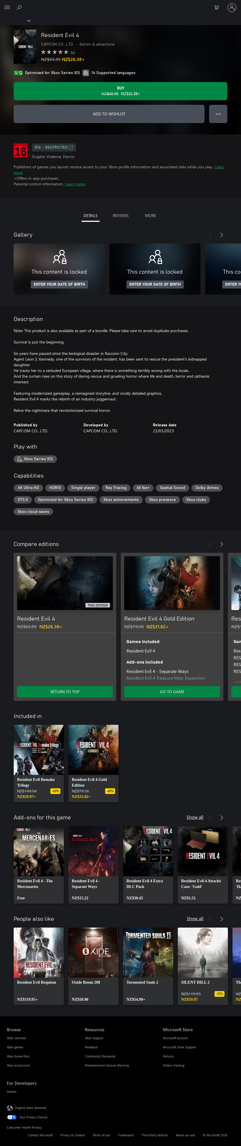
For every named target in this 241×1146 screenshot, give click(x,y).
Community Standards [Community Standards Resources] (100, 1056)
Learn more (75, 184)
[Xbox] (15, 20)
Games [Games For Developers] (12, 1091)
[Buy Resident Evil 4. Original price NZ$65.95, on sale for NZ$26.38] (120, 91)
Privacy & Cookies (72, 1135)
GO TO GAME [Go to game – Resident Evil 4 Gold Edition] (172, 691)
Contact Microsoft (40, 1135)
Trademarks (126, 1135)
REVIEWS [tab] (120, 215)
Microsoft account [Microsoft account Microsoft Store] (175, 1038)
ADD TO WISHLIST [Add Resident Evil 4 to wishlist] (109, 113)
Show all (195, 817)
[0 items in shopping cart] (218, 8)
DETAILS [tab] (90, 215)
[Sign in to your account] (232, 8)
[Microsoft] (120, 4)
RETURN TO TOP (64, 691)
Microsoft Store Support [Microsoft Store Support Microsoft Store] (179, 1047)
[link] (39, 763)
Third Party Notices (155, 1135)
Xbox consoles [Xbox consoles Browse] (16, 1038)
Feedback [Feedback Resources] (91, 1047)
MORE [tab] (150, 215)
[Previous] (210, 235)
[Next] (221, 235)
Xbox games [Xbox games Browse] (15, 1047)
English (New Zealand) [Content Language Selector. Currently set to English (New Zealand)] (30, 1108)
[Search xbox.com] (20, 7)
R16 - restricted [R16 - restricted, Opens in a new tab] (54, 147)
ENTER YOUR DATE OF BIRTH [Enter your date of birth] (59, 284)
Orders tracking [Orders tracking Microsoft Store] (173, 1065)
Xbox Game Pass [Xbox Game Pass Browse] (18, 1056)
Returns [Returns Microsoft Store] (168, 1056)
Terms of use (101, 1135)
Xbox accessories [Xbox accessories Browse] (18, 1065)
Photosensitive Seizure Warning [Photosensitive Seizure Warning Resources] (107, 1065)
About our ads (185, 1135)
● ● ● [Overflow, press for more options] (218, 113)
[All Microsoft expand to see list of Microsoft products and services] (7, 8)
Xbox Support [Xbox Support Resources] (94, 1038)
